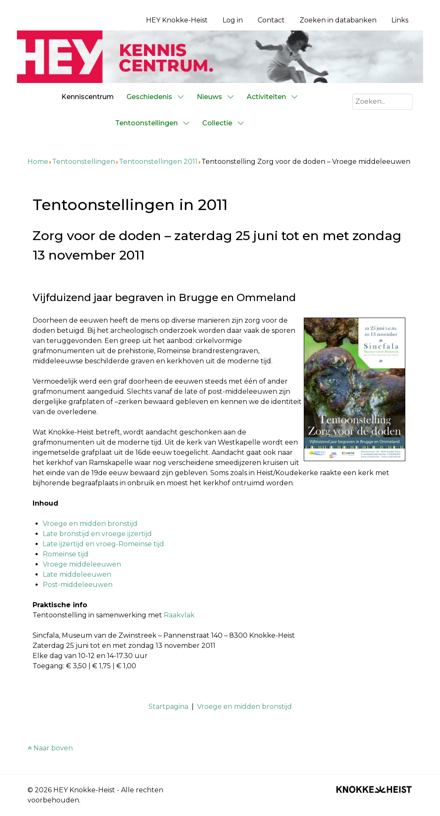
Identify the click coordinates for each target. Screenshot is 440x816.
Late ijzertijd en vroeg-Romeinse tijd (103, 544)
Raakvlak (179, 615)
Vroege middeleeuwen (82, 564)
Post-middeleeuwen (78, 585)
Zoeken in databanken (338, 20)
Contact (271, 20)
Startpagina (168, 707)
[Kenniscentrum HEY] (220, 56)
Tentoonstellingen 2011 (158, 162)
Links (399, 20)
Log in (233, 20)
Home (38, 162)
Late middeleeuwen (77, 574)
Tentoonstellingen (83, 162)
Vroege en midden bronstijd (90, 524)
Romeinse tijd (65, 554)
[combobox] (382, 102)
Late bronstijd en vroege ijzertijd (97, 534)
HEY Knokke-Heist (177, 20)
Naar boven (50, 748)
